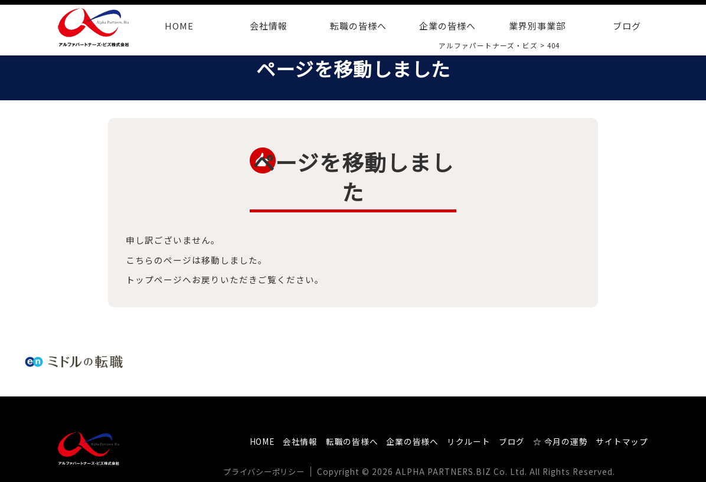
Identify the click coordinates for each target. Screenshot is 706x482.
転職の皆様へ (358, 25)
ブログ (627, 25)
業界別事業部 (537, 25)
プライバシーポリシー (267, 471)
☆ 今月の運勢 (559, 441)
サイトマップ (621, 441)
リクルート (466, 441)
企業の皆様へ (447, 25)
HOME (179, 25)
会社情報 (268, 25)
